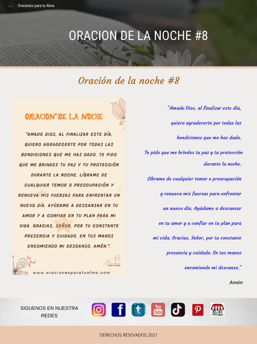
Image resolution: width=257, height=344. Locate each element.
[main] (138, 34)
